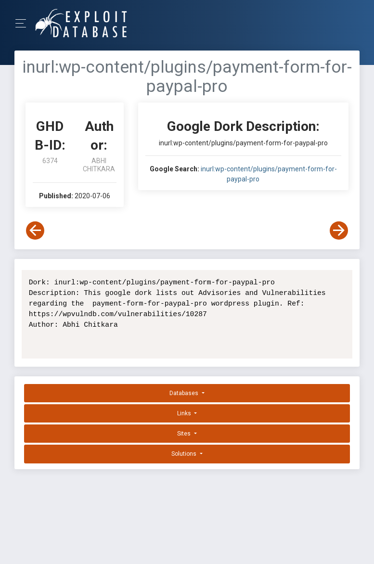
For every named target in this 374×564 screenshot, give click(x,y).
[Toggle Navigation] (24, 23)
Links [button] (185, 413)
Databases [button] (184, 393)
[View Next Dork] (339, 230)
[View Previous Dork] (35, 230)
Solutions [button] (184, 453)
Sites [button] (184, 433)
